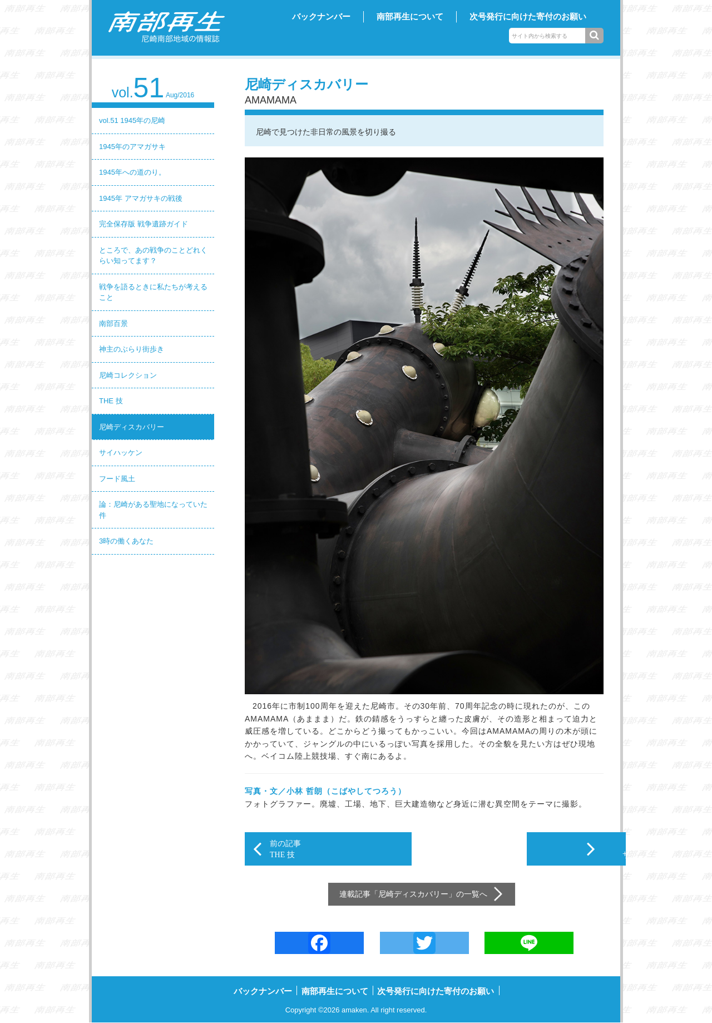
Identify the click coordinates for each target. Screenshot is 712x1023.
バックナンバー (321, 16)
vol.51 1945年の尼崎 (132, 120)
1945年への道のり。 (132, 172)
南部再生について (410, 16)
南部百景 (113, 323)
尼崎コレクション (128, 375)
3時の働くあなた (126, 541)
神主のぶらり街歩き (131, 349)
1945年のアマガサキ (132, 146)
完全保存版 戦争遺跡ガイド (143, 224)
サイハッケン (120, 452)
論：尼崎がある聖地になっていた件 (153, 510)
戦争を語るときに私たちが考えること (153, 292)
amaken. (355, 1010)
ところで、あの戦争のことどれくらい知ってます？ (153, 255)
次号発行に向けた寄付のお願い (527, 16)
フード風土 (117, 479)
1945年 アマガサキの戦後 (140, 198)
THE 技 (111, 401)
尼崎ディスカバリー (131, 427)
